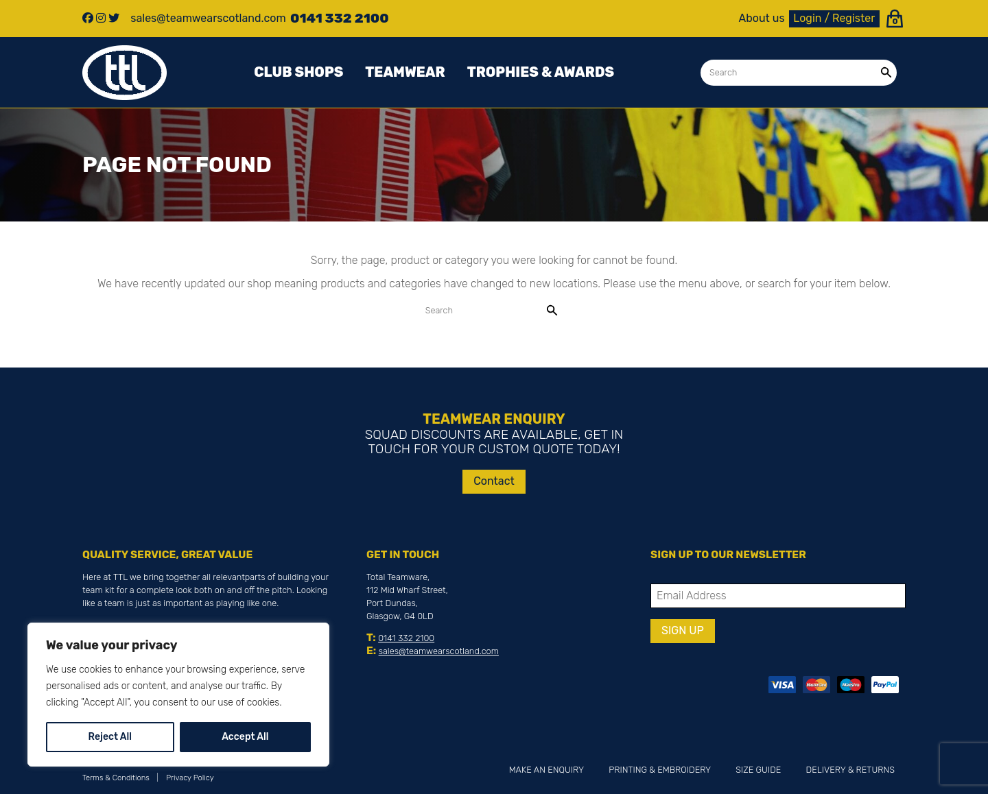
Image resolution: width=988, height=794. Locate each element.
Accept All (245, 737)
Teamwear (405, 72)
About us (762, 18)
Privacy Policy (190, 777)
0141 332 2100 (406, 638)
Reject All (110, 737)
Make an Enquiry (546, 770)
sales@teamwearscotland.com (439, 651)
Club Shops (298, 72)
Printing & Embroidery (660, 770)
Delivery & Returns (850, 770)
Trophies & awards (540, 72)
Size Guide (758, 770)
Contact (494, 481)
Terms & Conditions (116, 777)
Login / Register (834, 18)
